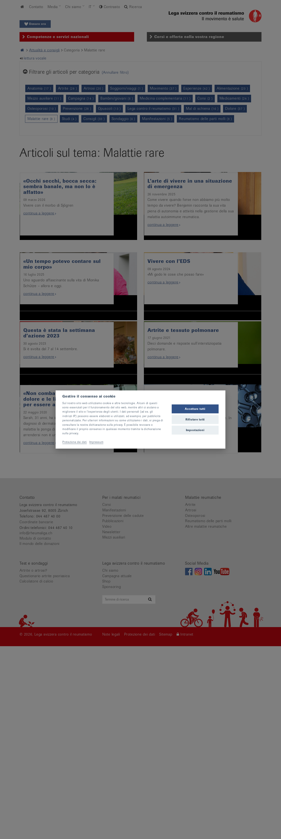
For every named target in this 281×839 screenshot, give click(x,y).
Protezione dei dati (74, 442)
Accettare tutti (195, 408)
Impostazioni (195, 430)
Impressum (96, 442)
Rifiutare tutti (195, 419)
